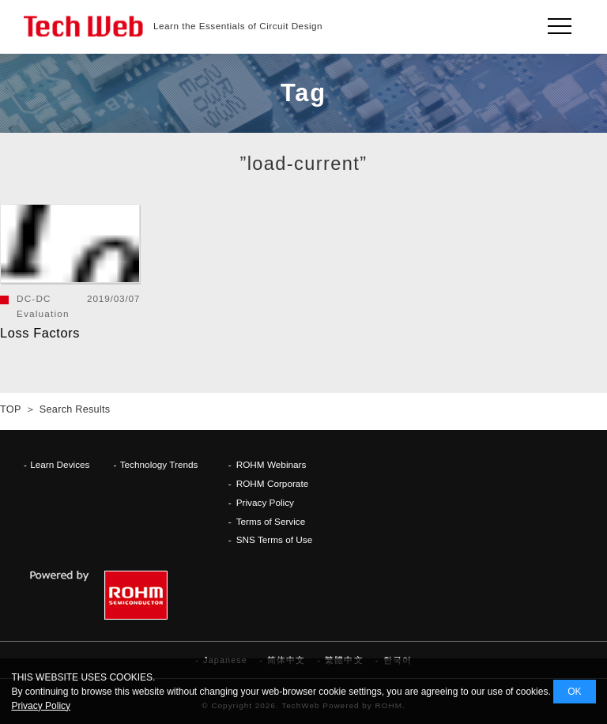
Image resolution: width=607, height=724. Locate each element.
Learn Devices (59, 464)
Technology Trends (159, 464)
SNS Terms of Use (274, 539)
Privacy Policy (265, 502)
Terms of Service (271, 521)
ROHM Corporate (272, 483)
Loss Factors (40, 333)
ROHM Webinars (271, 464)
